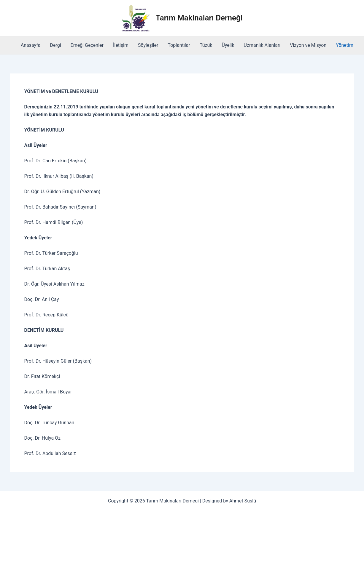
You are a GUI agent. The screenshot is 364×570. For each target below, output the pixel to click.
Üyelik (228, 45)
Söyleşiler (148, 45)
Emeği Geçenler (87, 45)
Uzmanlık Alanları (262, 45)
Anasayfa (31, 45)
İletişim (120, 45)
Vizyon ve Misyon (308, 45)
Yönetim (344, 45)
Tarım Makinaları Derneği (199, 17)
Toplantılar (179, 45)
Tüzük (206, 45)
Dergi (55, 45)
